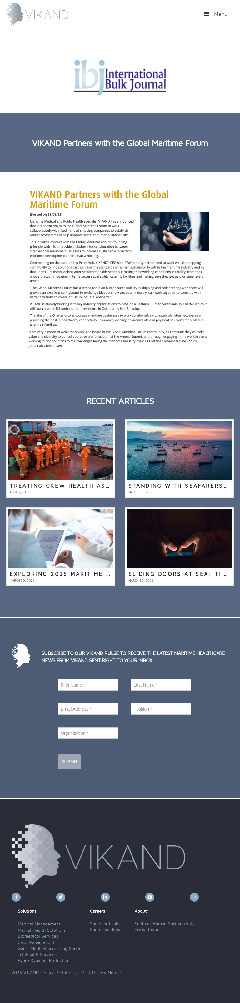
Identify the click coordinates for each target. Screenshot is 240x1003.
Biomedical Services (38, 936)
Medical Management (39, 924)
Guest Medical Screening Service (51, 948)
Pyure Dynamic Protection (44, 961)
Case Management (36, 942)
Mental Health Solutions (42, 930)
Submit (69, 761)
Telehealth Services (37, 955)
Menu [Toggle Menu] (215, 14)
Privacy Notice (106, 973)
